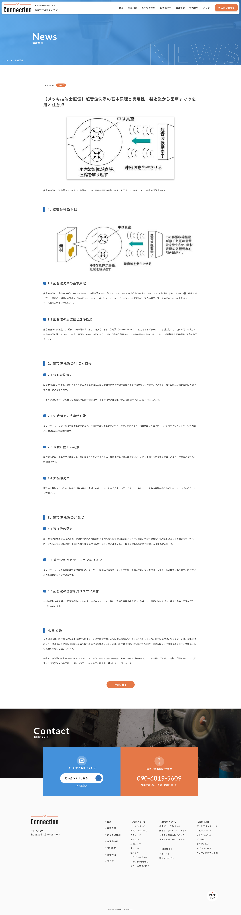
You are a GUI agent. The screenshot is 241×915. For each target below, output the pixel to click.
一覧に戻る (121, 684)
